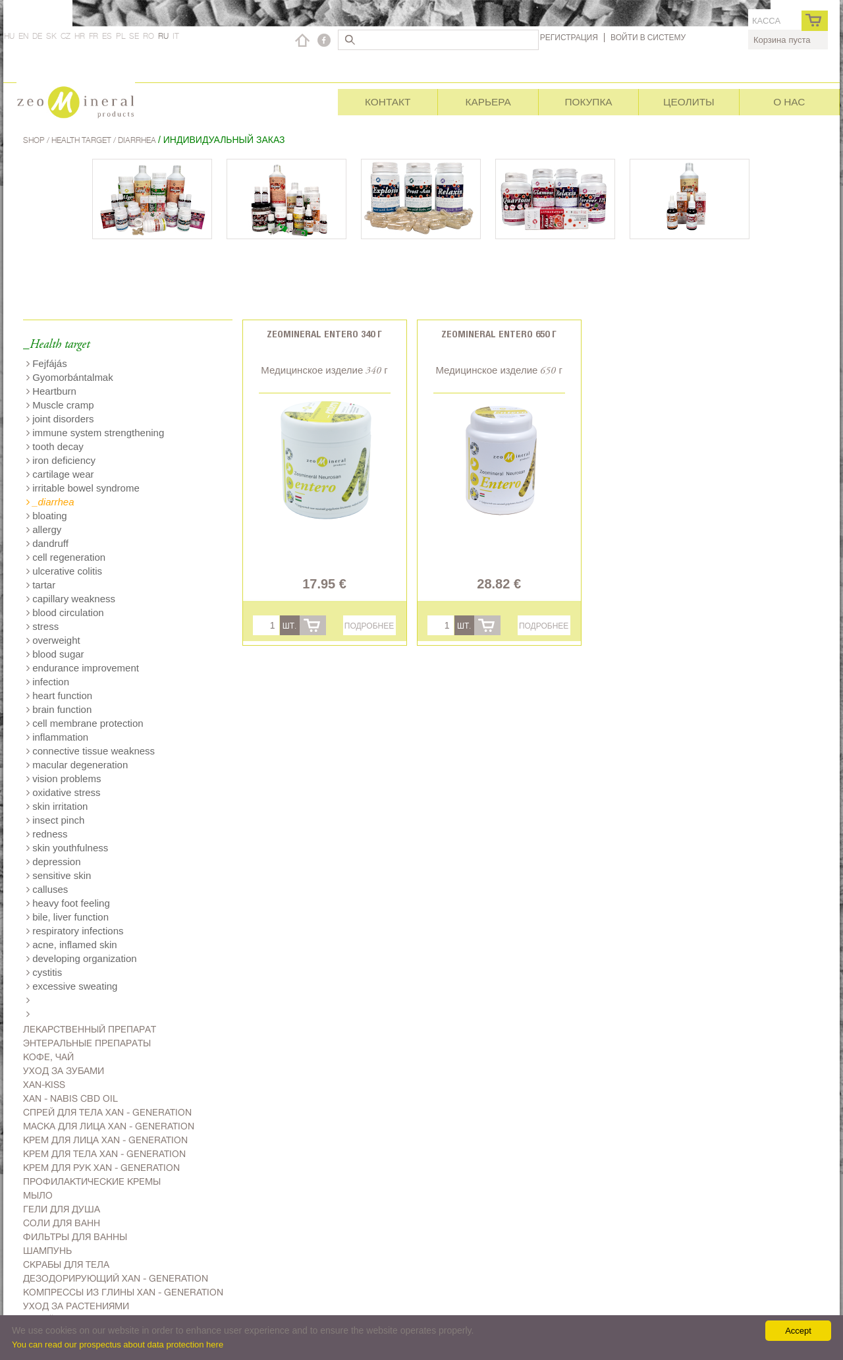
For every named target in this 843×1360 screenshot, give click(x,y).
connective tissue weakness (90, 750)
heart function (59, 695)
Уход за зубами (63, 1070)
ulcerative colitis (64, 571)
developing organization (81, 958)
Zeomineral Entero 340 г (324, 333)
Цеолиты (689, 102)
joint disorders (60, 418)
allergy (43, 529)
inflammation (57, 737)
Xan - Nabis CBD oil (70, 1098)
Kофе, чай (48, 1057)
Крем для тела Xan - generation (104, 1153)
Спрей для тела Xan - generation (107, 1112)
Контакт (387, 102)
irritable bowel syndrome (83, 488)
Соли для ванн (61, 1223)
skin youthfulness (67, 847)
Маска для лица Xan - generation (108, 1126)
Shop (35, 140)
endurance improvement (82, 667)
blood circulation (65, 612)
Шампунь (47, 1250)
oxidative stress (63, 792)
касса (766, 21)
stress (42, 626)
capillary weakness (70, 598)
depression (53, 861)
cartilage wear (60, 474)
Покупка (588, 102)
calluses (47, 889)
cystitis (44, 972)
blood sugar (55, 654)
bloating (46, 515)
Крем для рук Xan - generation (101, 1167)
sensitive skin (58, 875)
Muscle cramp (60, 405)
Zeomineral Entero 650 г (499, 333)
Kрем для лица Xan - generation (105, 1140)
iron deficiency (60, 460)
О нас (789, 102)
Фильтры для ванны (75, 1237)
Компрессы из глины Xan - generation (123, 1292)
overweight (53, 640)
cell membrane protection (85, 723)
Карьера (487, 102)
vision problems (63, 778)
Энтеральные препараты (87, 1043)
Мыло (38, 1195)
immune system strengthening (95, 432)
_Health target (56, 345)
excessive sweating (71, 986)
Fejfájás (46, 363)
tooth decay (55, 446)
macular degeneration (77, 764)
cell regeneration (65, 557)
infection (47, 681)
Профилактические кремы (92, 1181)
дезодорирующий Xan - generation (115, 1278)
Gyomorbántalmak (69, 377)
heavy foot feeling (68, 903)
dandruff (47, 543)
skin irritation (57, 806)
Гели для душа (61, 1209)
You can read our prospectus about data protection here (117, 1344)
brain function (59, 709)
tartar (40, 584)
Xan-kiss (44, 1084)
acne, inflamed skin (71, 944)
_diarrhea (50, 501)
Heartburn (51, 391)
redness (47, 833)
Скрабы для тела (66, 1264)
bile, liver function (67, 916)
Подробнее (369, 626)
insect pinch (55, 820)
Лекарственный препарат (89, 1029)
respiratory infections (75, 930)
